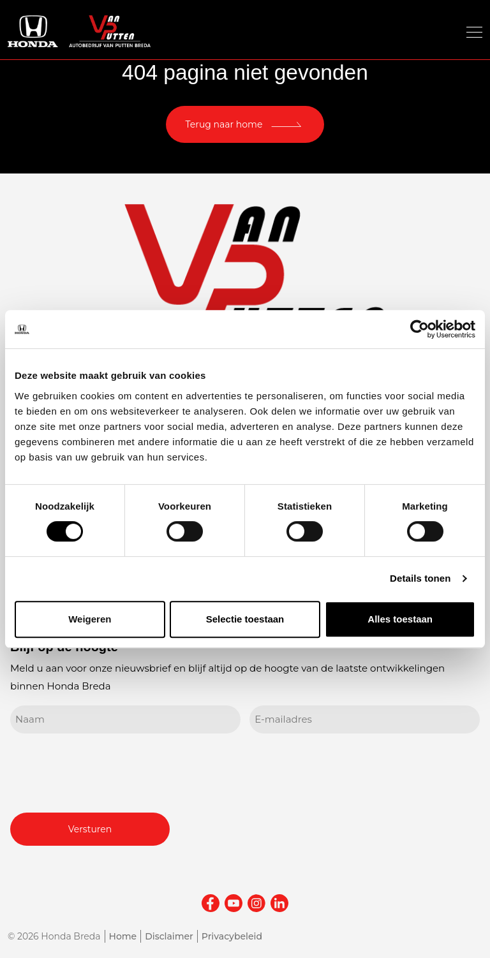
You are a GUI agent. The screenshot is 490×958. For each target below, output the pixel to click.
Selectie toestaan (245, 619)
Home (123, 936)
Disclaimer (169, 936)
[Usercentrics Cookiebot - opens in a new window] (419, 329)
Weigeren (89, 619)
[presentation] (107, 771)
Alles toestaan (400, 619)
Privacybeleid (232, 936)
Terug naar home (224, 124)
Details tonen (420, 578)
